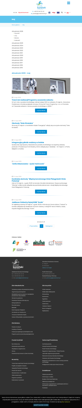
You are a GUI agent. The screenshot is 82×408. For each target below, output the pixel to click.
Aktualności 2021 (17, 53)
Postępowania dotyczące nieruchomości (53, 364)
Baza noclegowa (46, 308)
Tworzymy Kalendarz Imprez (19, 314)
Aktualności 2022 (17, 50)
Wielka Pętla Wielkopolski (48, 292)
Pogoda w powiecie (17, 377)
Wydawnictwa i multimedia (19, 373)
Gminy (13, 351)
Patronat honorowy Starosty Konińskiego (52, 356)
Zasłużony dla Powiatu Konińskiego (51, 358)
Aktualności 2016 (17, 65)
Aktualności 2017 (17, 63)
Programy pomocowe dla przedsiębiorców (23, 334)
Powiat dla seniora (16, 370)
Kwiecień (17, 40)
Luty (15, 36)
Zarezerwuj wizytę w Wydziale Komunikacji (22, 289)
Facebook (44, 388)
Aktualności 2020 (17, 55)
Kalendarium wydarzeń (18, 380)
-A (14, 12)
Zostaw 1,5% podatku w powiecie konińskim (23, 317)
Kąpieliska (44, 299)
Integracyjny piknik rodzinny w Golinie (28, 142)
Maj (23, 25)
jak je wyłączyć (65, 402)
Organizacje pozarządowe (18, 292)
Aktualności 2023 (17, 48)
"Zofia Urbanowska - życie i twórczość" (28, 164)
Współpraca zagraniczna (18, 348)
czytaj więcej (41, 110)
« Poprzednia (33, 226)
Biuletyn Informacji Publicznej (49, 379)
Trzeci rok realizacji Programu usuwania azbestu (32, 100)
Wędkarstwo (45, 310)
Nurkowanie (45, 296)
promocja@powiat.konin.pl (53, 278)
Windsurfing (45, 294)
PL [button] (67, 12)
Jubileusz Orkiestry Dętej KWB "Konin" (28, 202)
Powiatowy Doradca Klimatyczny (20, 300)
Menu (68, 3)
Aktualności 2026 (17, 31)
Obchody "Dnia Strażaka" (22, 123)
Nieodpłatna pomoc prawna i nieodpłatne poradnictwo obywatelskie (23, 294)
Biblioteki (14, 307)
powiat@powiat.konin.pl (39, 13)
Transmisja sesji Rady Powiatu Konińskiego (23, 363)
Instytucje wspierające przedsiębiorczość (22, 331)
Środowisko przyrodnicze (18, 346)
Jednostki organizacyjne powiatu (51, 353)
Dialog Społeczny (16, 303)
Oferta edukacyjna (16, 375)
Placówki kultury (16, 305)
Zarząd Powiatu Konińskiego (49, 346)
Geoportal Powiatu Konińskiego (20, 368)
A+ (16, 12)
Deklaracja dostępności (48, 381)
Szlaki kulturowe (46, 301)
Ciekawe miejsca (46, 306)
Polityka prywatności (47, 374)
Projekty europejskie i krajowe (19, 365)
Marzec (16, 38)
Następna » (49, 226)
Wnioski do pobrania (17, 298)
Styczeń (17, 33)
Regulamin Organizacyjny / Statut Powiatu (53, 351)
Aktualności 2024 (17, 46)
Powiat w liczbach (16, 327)
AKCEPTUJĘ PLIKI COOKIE (41, 405)
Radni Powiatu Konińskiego (49, 348)
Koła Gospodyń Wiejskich (18, 310)
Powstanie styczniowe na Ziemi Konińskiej (22, 353)
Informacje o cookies (47, 376)
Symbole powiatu (46, 344)
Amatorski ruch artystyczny (19, 312)
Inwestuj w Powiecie (17, 329)
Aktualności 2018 (17, 60)
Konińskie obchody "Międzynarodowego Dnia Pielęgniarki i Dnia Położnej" (39, 180)
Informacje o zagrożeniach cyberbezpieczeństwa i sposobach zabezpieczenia (55, 384)
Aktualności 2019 (17, 58)
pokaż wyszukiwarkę (62, 12)
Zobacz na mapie (47, 267)
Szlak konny (45, 303)
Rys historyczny (16, 344)
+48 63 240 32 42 (39, 11)
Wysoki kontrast (23, 12)
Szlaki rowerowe (46, 289)
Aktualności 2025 (17, 43)
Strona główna (16, 25)
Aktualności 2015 (17, 68)
